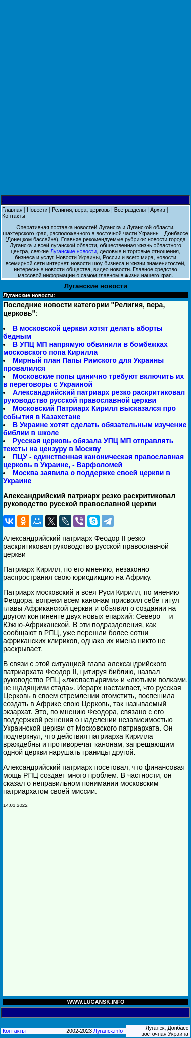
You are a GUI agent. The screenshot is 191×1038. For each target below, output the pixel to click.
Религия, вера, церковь (81, 209)
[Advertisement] (95, 98)
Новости (37, 209)
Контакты (13, 216)
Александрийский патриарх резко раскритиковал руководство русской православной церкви (94, 396)
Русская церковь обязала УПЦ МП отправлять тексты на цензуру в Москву (88, 445)
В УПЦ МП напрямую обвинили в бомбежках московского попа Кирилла (85, 348)
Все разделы (130, 209)
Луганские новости (73, 251)
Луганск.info (108, 1031)
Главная (12, 209)
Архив (157, 209)
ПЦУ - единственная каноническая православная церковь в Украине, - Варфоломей (93, 461)
